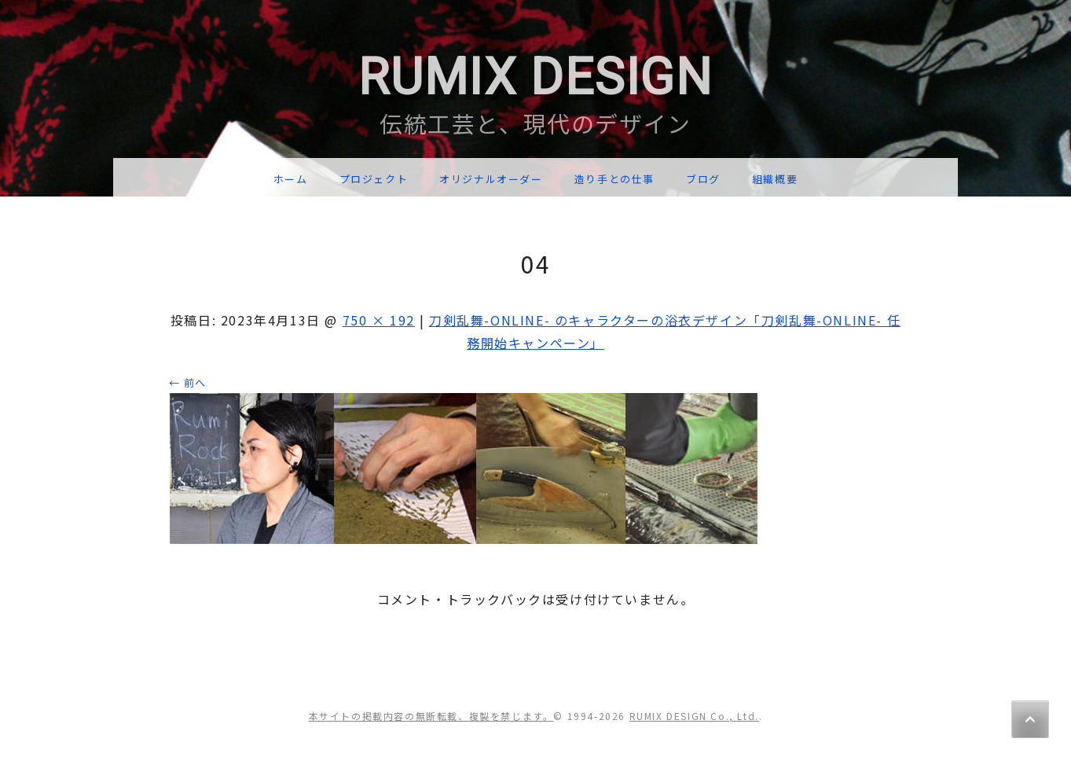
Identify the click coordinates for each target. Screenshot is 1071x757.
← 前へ (188, 382)
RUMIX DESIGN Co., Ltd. (694, 715)
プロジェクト (374, 178)
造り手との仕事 (614, 178)
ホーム (290, 178)
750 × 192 (379, 320)
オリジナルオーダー (490, 178)
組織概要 (775, 178)
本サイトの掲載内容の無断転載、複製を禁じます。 (431, 715)
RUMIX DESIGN (535, 77)
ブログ (703, 178)
